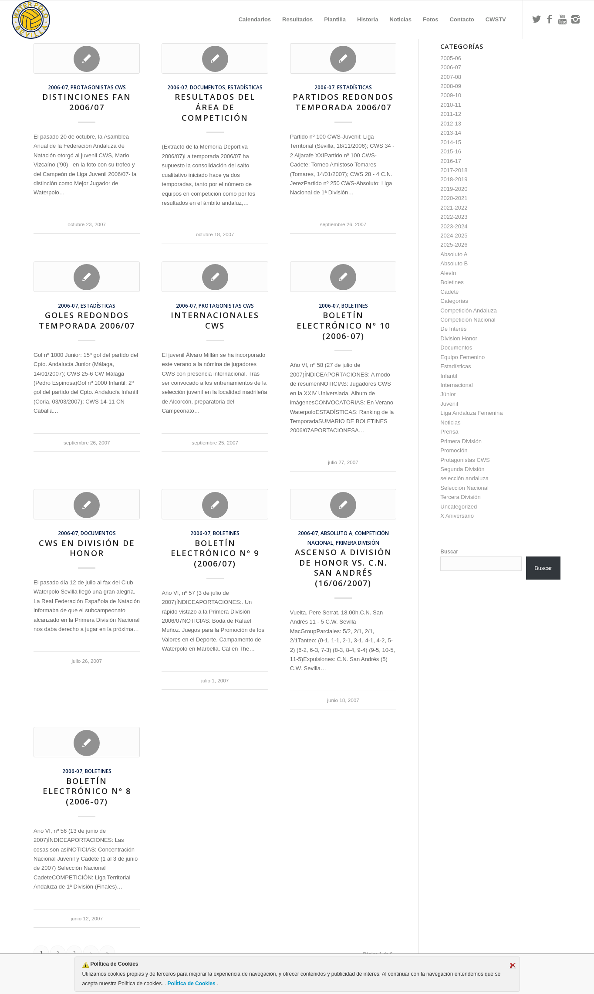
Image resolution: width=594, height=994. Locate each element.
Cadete (449, 291)
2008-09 (450, 86)
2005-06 (450, 58)
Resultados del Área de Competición (215, 107)
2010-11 (450, 105)
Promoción (453, 450)
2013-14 (450, 132)
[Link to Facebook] (549, 19)
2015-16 (450, 151)
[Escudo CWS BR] (31, 19)
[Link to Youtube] (562, 19)
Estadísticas (245, 87)
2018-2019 (453, 179)
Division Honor (458, 338)
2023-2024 (453, 226)
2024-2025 (453, 235)
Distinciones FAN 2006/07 (86, 102)
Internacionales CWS (215, 320)
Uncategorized (458, 506)
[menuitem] (255, 19)
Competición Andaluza (468, 310)
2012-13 (450, 123)
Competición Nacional (467, 319)
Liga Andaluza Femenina (471, 413)
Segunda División (462, 469)
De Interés (453, 329)
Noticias (450, 422)
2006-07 (58, 87)
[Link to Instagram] (575, 19)
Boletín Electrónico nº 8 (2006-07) (87, 791)
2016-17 (450, 161)
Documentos (207, 87)
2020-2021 (453, 198)
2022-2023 (453, 217)
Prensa (449, 431)
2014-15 (450, 142)
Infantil (448, 376)
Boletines (354, 305)
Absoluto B (454, 263)
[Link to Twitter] (536, 19)
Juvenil (449, 403)
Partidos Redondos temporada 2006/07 (343, 102)
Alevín (448, 273)
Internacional (456, 385)
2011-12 (450, 114)
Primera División (357, 542)
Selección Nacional (464, 488)
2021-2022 (453, 207)
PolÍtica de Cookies (191, 983)
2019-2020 (453, 189)
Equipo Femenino (462, 357)
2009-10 (450, 95)
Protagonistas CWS (98, 87)
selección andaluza (464, 478)
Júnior (448, 394)
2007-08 (450, 77)
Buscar (449, 552)
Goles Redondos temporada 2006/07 (87, 320)
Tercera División (460, 497)
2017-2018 (453, 170)
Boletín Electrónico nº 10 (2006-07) (343, 325)
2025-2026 (453, 244)
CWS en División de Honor (87, 548)
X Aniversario (457, 515)
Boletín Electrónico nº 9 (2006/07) (215, 553)
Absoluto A (336, 532)
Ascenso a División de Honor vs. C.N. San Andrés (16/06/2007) (343, 567)
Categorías (454, 301)
